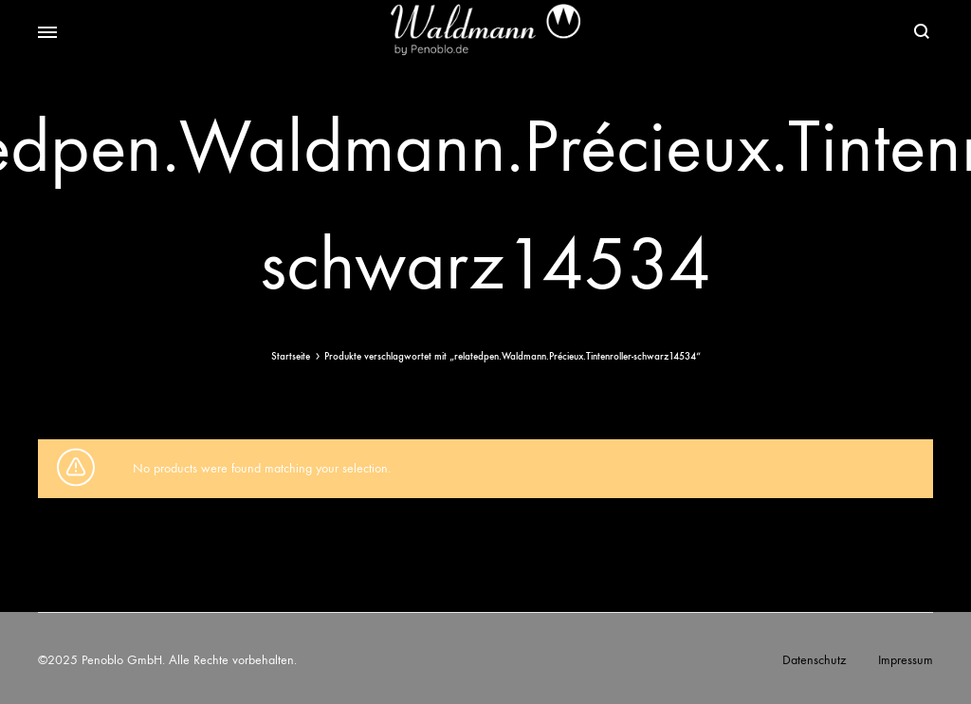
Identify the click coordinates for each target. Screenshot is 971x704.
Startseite (290, 356)
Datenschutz (814, 660)
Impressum (905, 660)
